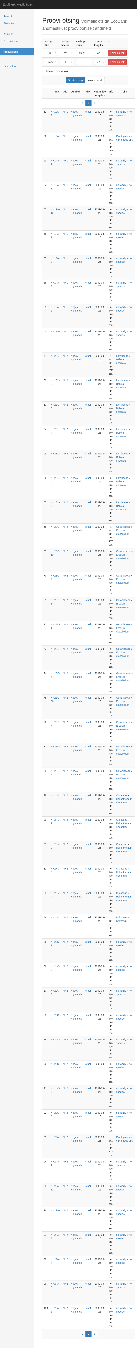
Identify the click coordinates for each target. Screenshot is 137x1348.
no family (121, 111)
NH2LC (55, 917)
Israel (88, 111)
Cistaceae (121, 795)
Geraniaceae (123, 526)
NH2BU (55, 355)
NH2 (65, 355)
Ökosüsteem (11, 41)
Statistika (9, 23)
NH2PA (55, 1137)
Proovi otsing (11, 51)
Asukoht (8, 34)
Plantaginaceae (124, 136)
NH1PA (55, 136)
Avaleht (8, 16)
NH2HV (55, 795)
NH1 (65, 111)
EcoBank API (11, 66)
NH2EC (55, 526)
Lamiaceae (122, 355)
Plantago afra (125, 139)
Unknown (121, 917)
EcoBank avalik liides (18, 4)
